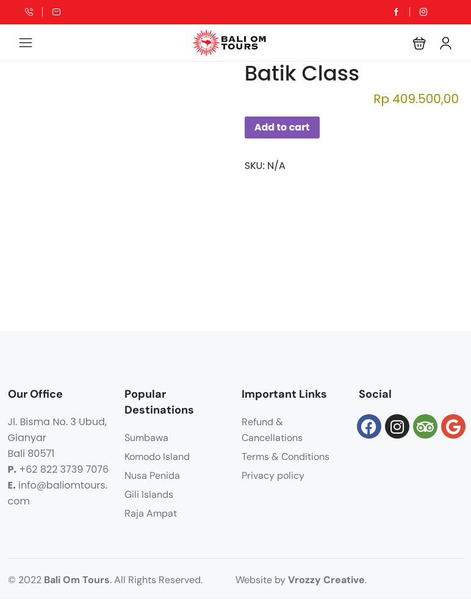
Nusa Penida (152, 475)
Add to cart (282, 127)
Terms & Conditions (285, 456)
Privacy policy (273, 475)
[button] (419, 43)
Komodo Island (157, 456)
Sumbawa (146, 437)
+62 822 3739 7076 (64, 469)
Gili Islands (148, 494)
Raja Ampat (150, 513)
